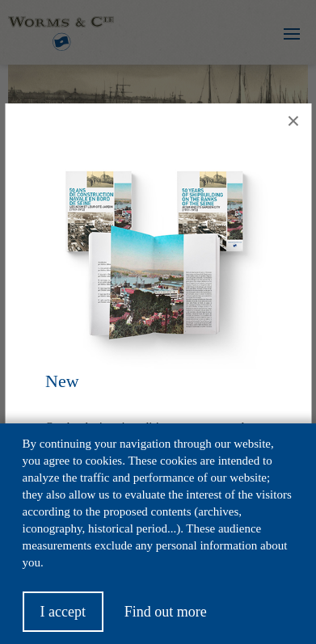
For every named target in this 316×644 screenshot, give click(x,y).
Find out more (165, 619)
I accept (63, 619)
